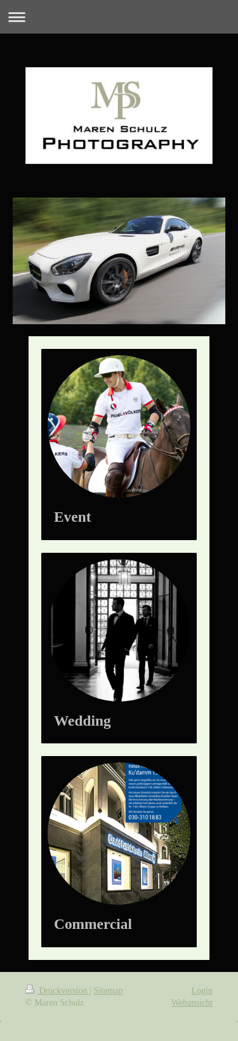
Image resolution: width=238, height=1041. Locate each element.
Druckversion (57, 990)
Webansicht (192, 1002)
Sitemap (108, 990)
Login (202, 990)
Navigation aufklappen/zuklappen (119, 16)
